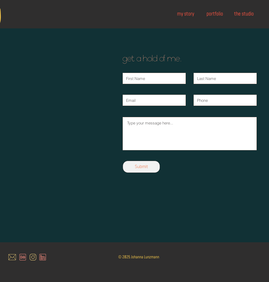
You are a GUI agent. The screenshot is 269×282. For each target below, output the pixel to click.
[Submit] (141, 167)
